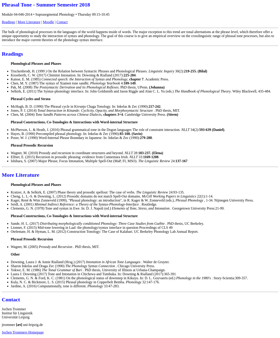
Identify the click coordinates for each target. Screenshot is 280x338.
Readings (8, 22)
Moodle (48, 22)
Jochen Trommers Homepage (23, 332)
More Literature (29, 22)
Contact (62, 22)
